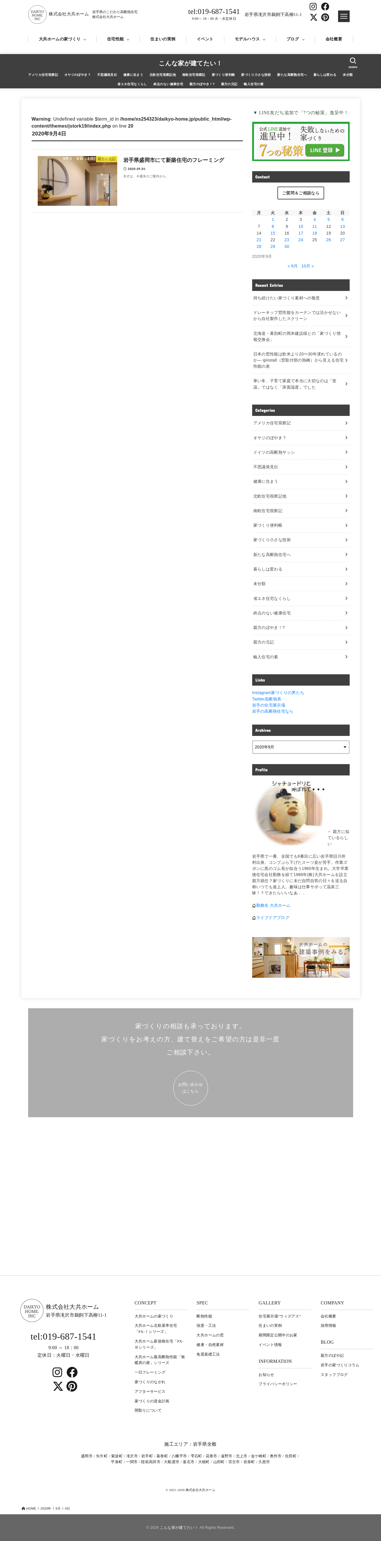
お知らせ (266, 1374)
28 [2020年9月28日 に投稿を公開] (259, 246)
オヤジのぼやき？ (77, 74)
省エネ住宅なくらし (132, 84)
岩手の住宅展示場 (268, 705)
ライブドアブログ (272, 917)
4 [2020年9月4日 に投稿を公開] (314, 219)
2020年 (45, 1508)
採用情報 (328, 1325)
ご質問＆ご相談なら (300, 193)
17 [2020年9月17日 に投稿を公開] (300, 233)
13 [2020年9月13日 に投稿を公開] (342, 226)
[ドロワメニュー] (344, 16)
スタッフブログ (334, 1374)
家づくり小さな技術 (256, 74)
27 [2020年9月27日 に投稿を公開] (342, 239)
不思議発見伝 (107, 74)
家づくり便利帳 (223, 74)
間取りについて (148, 1410)
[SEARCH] (352, 63)
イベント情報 (270, 1344)
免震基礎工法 (208, 1354)
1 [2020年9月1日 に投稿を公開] (273, 219)
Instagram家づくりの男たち (278, 692)
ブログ (292, 39)
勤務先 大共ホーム (273, 905)
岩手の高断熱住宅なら (273, 711)
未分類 (348, 74)
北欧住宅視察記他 (162, 74)
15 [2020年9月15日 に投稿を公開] (272, 233)
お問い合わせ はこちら (190, 1087)
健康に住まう (133, 74)
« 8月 (293, 266)
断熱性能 (204, 1316)
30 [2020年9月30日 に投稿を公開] (286, 246)
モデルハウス (247, 39)
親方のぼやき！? (202, 84)
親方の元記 (229, 84)
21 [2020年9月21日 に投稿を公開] (259, 239)
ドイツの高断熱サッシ (274, 452)
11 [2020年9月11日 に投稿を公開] (314, 226)
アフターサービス (150, 1391)
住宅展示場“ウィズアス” (280, 1316)
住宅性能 (115, 39)
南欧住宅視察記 (193, 74)
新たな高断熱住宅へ (292, 74)
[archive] (301, 747)
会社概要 (334, 39)
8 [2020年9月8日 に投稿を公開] (273, 226)
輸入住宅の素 (253, 84)
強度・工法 (206, 1325)
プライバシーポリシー (278, 1384)
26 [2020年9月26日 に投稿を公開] (328, 239)
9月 (58, 1508)
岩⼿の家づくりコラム (340, 1365)
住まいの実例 (162, 39)
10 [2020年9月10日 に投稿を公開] (300, 226)
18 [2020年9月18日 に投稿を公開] (314, 233)
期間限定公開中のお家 (278, 1335)
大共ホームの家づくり (60, 39)
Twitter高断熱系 (266, 699)
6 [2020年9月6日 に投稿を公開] (342, 219)
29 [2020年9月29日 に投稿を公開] (272, 246)
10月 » (307, 266)
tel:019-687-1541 (214, 14)
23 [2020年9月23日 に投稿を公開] (286, 239)
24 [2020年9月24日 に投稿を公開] (300, 239)
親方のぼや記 (332, 1355)
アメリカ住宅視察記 (43, 74)
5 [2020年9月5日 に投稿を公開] (328, 219)
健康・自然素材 (209, 1344)
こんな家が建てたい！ (191, 63)
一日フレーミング (150, 1372)
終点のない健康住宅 (168, 84)
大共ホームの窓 (209, 1335)
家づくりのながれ (150, 1382)
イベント (205, 39)
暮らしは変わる (325, 74)
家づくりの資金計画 (152, 1401)
